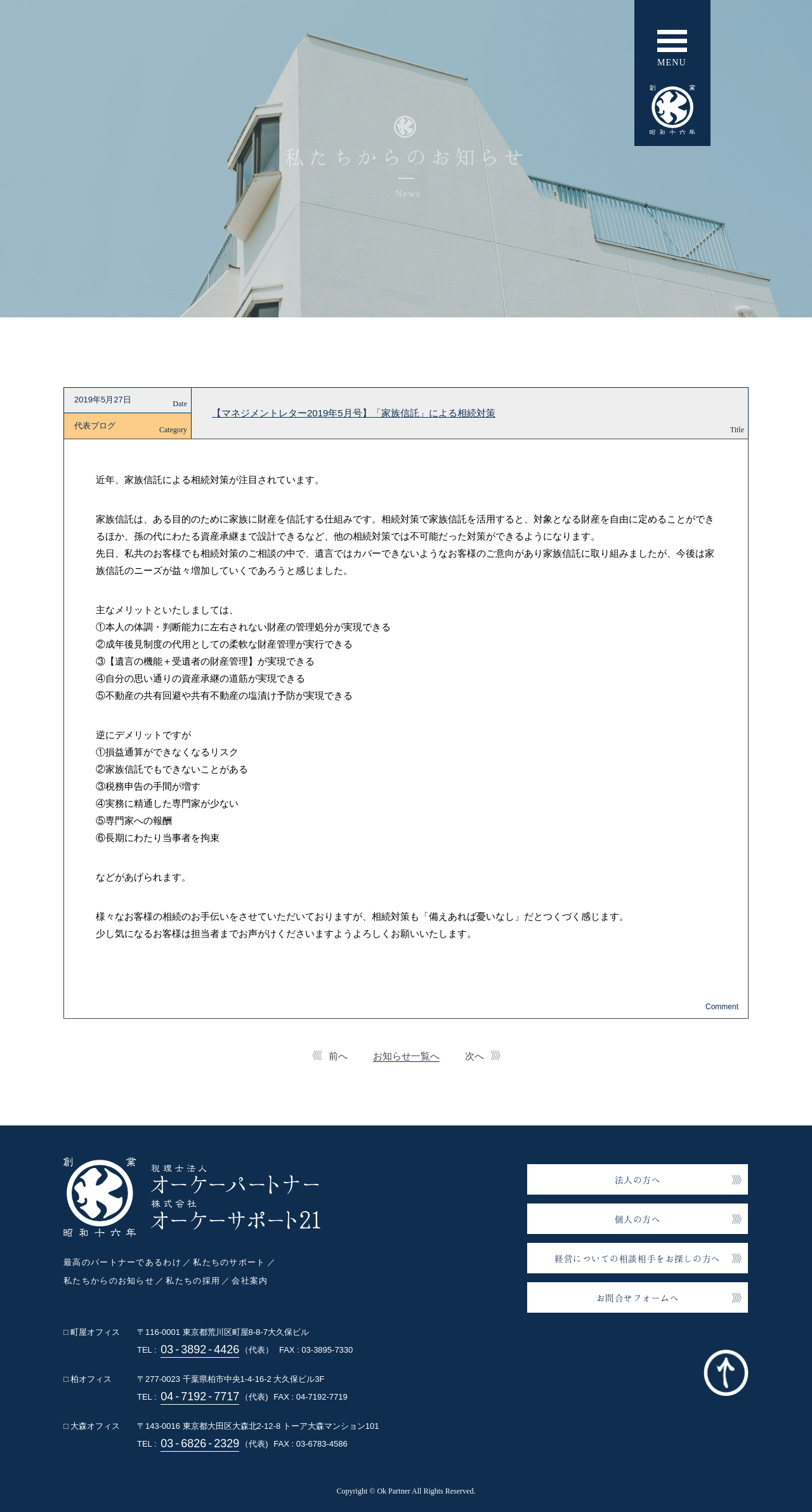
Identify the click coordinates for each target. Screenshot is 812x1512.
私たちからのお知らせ (108, 1280)
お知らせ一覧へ (406, 1056)
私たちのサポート (229, 1262)
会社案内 (250, 1280)
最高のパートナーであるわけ (122, 1262)
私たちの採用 (193, 1280)
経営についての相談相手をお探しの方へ (637, 1258)
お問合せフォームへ (637, 1298)
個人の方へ (638, 1219)
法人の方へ (638, 1179)
